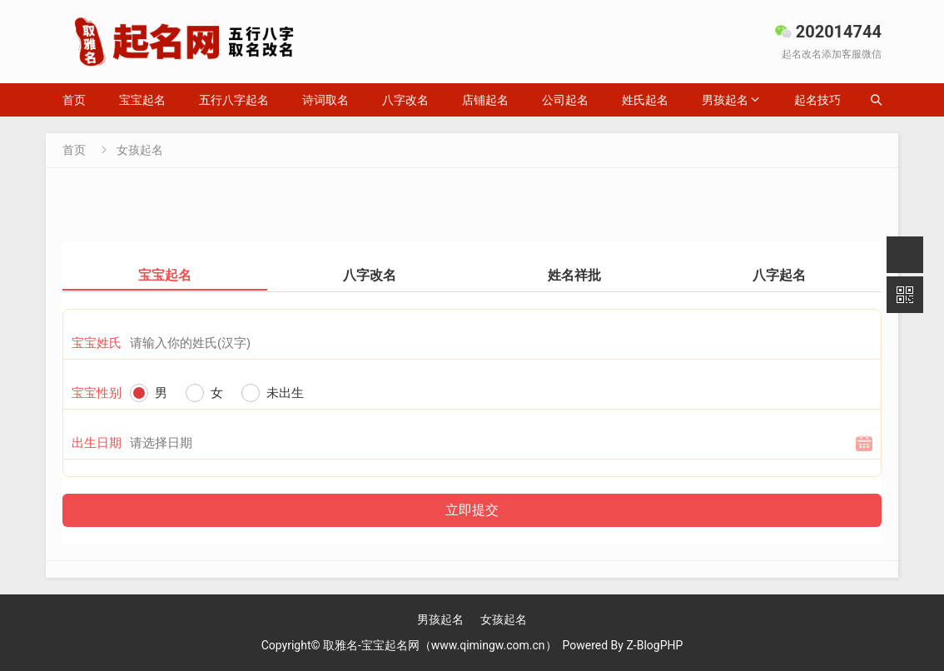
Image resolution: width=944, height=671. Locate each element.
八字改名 (405, 100)
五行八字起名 (234, 100)
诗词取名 (325, 100)
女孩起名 (140, 150)
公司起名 (565, 100)
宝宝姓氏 (97, 343)
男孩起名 (725, 100)
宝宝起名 (142, 100)
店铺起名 (485, 100)
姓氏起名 (645, 100)
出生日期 (97, 442)
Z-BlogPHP (654, 645)
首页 (74, 100)
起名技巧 (817, 100)
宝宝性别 (97, 392)
